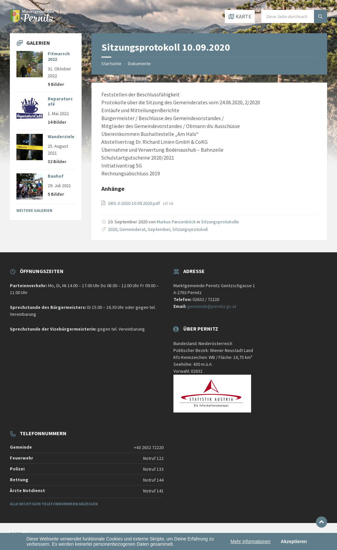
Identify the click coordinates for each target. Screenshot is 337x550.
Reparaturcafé (60, 101)
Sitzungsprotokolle (220, 222)
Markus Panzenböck (176, 222)
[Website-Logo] (33, 20)
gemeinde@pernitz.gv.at (211, 306)
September (159, 229)
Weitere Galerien (34, 210)
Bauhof (56, 176)
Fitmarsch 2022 (59, 56)
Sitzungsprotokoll (190, 229)
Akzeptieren (294, 541)
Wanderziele (61, 136)
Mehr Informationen (251, 541)
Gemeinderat (132, 229)
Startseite (111, 63)
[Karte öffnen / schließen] (240, 16)
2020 (112, 229)
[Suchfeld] (294, 16)
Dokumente (139, 63)
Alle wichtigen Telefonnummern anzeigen (54, 503)
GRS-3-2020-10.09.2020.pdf (134, 203)
